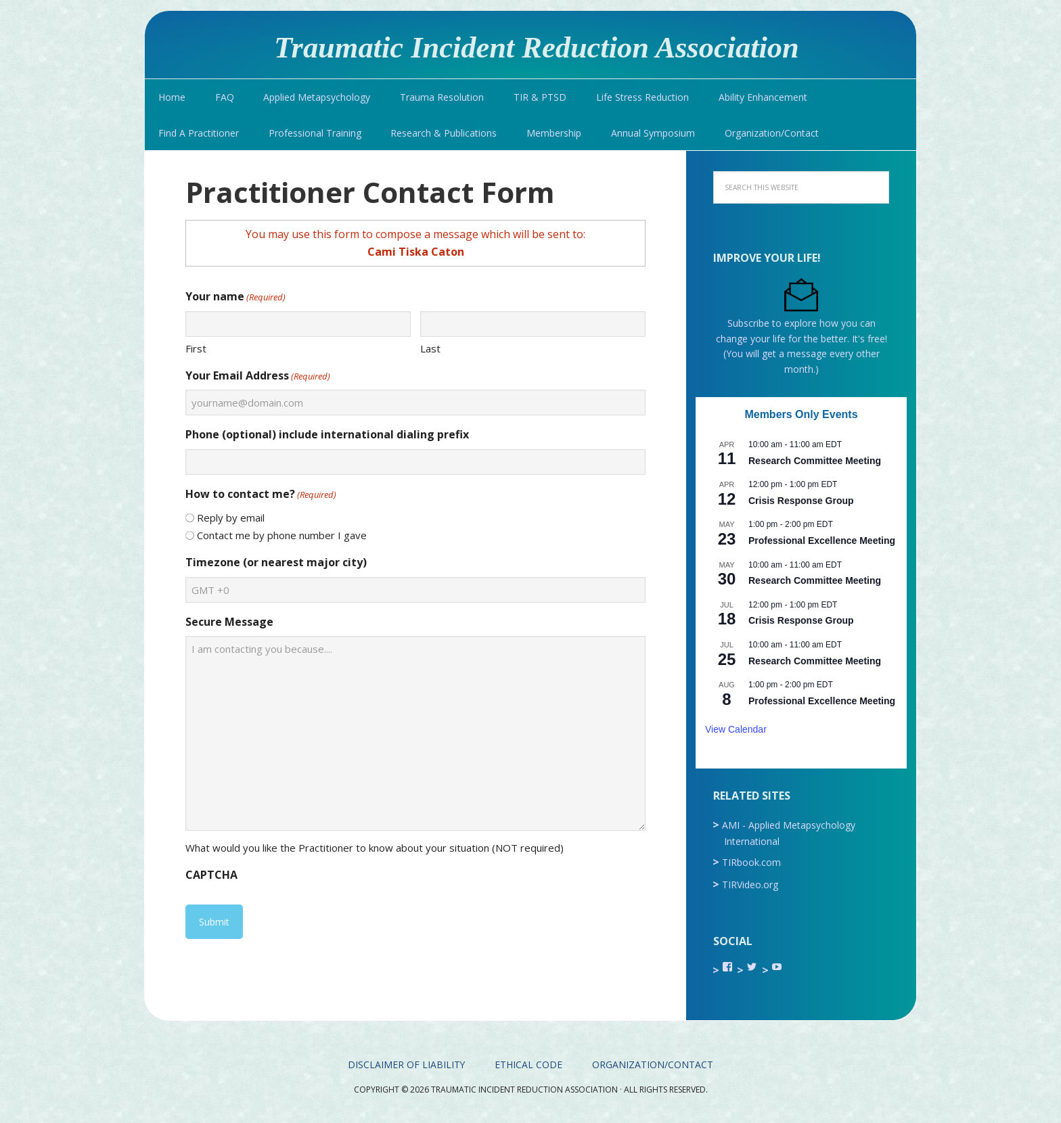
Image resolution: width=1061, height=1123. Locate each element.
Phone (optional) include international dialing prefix (327, 434)
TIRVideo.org (750, 884)
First (195, 348)
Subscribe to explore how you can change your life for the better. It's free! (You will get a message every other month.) (801, 338)
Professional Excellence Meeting (821, 540)
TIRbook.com (751, 862)
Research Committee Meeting (814, 460)
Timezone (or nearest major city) (276, 562)
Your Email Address (257, 376)
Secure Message (229, 621)
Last (430, 348)
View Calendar (736, 729)
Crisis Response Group (801, 500)
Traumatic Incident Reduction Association (543, 46)
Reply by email (231, 517)
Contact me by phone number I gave (282, 535)
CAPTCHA (211, 874)
